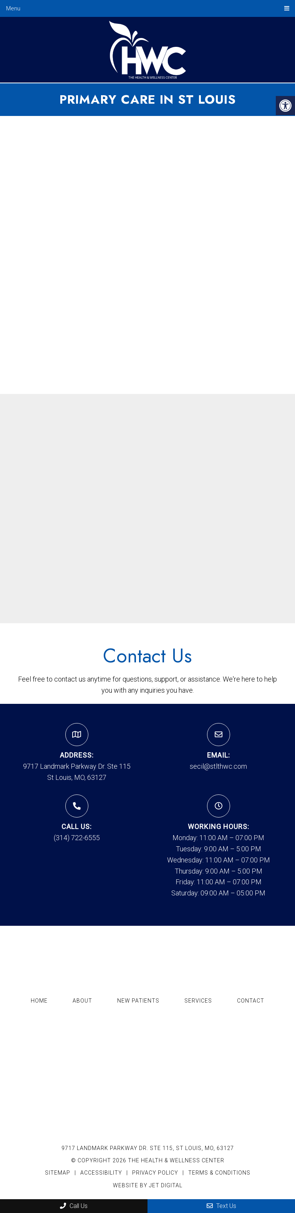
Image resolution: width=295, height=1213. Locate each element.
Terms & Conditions (219, 1173)
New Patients (138, 1001)
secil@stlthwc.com (218, 766)
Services (198, 1001)
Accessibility (101, 1173)
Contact (250, 1001)
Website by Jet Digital (147, 1185)
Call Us (74, 1206)
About (82, 1001)
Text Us (221, 1206)
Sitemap (57, 1173)
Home (39, 1001)
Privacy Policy (156, 1173)
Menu (13, 8)
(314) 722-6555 (77, 838)
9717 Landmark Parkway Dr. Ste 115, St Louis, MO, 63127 (147, 1148)
